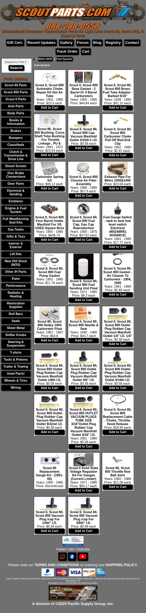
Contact (132, 42)
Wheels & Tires (15, 380)
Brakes (15, 130)
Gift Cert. (15, 42)
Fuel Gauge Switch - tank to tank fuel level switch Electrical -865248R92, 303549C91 (117, 226)
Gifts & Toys (15, 236)
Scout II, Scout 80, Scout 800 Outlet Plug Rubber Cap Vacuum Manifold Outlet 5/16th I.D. (117, 373)
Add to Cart (49, 107)
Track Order (67, 51)
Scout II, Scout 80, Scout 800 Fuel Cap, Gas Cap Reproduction (83, 223)
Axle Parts (16, 106)
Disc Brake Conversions (15, 174)
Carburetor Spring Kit (49, 178)
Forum (83, 42)
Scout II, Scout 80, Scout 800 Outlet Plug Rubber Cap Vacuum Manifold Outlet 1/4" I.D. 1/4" (117, 329)
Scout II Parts (16, 99)
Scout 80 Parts (16, 85)
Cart (85, 51)
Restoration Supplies (16, 305)
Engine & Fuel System (15, 210)
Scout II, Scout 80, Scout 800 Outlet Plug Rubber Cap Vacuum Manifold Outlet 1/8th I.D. (49, 373)
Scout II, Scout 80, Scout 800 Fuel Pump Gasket (49, 272)
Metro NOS (45, 58)
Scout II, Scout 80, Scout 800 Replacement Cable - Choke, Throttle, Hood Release (118, 417)
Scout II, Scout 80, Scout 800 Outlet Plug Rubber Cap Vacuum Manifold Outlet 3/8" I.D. (83, 373)
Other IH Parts (16, 271)
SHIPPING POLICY (121, 565)
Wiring (16, 387)
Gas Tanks (16, 229)
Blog (97, 42)
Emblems (16, 201)
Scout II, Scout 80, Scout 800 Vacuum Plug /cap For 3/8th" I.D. (83, 517)
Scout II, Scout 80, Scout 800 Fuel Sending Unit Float (83, 284)
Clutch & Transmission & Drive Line (16, 155)
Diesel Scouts (15, 166)
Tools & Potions (16, 359)
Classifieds (15, 144)
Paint (16, 278)
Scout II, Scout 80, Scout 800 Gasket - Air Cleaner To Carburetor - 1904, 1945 (117, 276)
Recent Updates (41, 42)
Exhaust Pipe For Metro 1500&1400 (118, 178)
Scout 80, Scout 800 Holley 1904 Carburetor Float (49, 325)
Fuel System (64, 58)
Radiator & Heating (16, 294)
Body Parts (15, 113)
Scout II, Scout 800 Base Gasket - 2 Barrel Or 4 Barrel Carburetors (83, 90)
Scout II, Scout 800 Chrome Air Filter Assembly (83, 180)
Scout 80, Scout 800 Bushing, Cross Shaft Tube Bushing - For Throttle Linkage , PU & (49, 136)
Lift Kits (16, 254)
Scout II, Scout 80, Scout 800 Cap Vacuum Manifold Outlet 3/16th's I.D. (84, 134)
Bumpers (16, 137)
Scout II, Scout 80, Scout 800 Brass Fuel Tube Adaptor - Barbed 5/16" (118, 90)
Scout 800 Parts (16, 92)
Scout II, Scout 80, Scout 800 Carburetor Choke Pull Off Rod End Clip (117, 136)
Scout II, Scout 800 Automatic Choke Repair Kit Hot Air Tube (49, 90)
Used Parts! (16, 373)
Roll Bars (16, 314)
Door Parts (16, 183)
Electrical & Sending (15, 192)
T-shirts (16, 352)
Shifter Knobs (15, 335)
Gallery (66, 42)
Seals (16, 321)
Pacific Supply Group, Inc (90, 604)
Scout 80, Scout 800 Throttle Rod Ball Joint (117, 471)
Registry (113, 42)
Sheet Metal (16, 328)
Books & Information (16, 121)
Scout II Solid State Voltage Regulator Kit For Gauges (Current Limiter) (83, 473)
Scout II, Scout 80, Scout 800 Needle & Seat (84, 325)
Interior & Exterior (16, 245)
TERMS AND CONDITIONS (56, 565)
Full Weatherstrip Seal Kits (16, 220)
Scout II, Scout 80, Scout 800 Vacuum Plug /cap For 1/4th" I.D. (49, 517)
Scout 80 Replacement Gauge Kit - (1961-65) (49, 473)
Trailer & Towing (15, 366)
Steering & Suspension (16, 343)
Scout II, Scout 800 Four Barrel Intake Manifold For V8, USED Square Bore (49, 223)
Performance (16, 285)
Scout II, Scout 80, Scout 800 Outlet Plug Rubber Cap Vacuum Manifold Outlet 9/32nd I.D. (49, 417)
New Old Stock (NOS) (16, 262)
